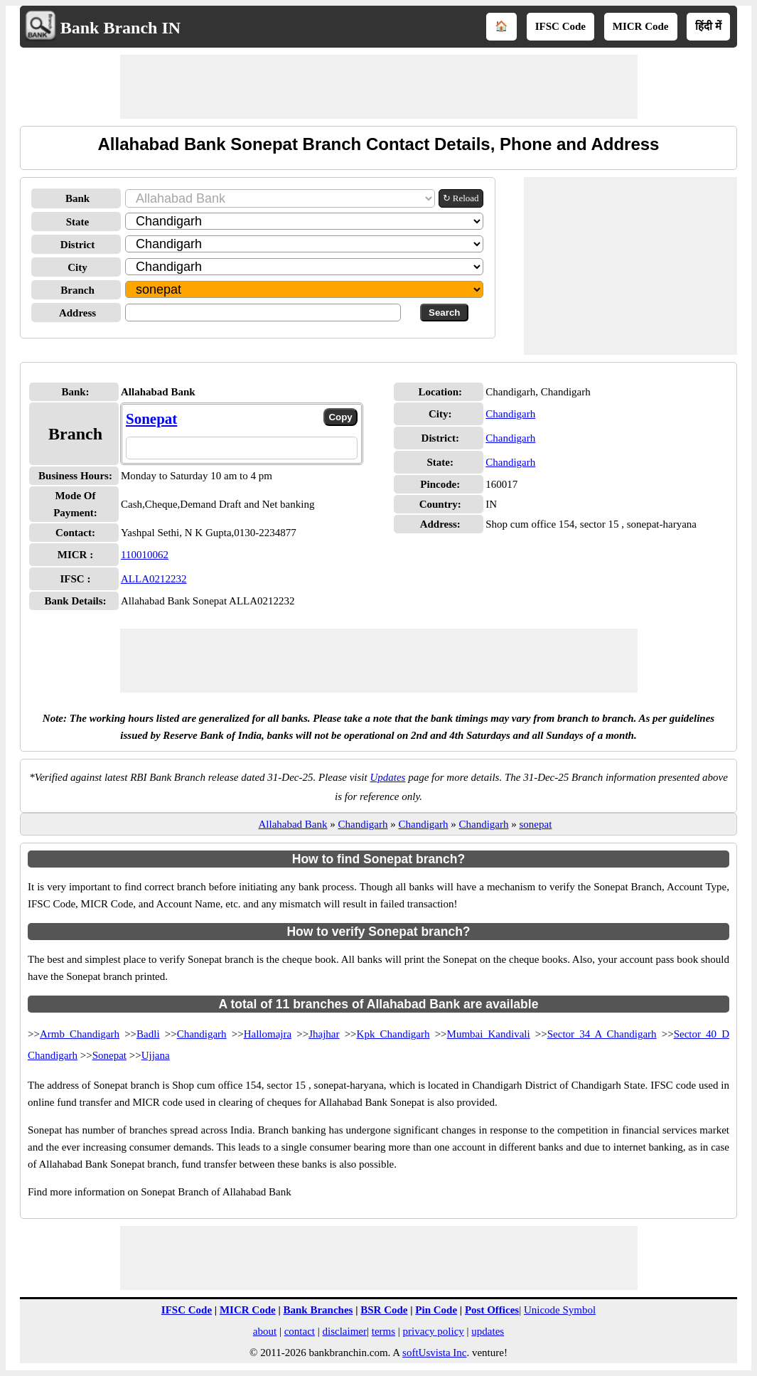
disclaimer (345, 1331)
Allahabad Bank (292, 824)
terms (383, 1331)
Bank (77, 198)
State (78, 222)
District (77, 244)
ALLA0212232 (154, 579)
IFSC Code (560, 26)
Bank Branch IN (120, 27)
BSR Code (383, 1310)
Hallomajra (267, 1034)
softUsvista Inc (434, 1352)
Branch (77, 290)
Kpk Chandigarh (393, 1034)
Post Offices (492, 1310)
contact (299, 1331)
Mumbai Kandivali (488, 1034)
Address (77, 313)
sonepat (535, 824)
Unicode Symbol (560, 1310)
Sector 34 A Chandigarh (602, 1034)
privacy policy (433, 1331)
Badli (148, 1034)
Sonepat (151, 418)
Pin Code (436, 1310)
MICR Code (641, 26)
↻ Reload (461, 198)
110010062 (144, 554)
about (265, 1331)
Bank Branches (318, 1310)
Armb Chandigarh (79, 1034)
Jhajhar (323, 1034)
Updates (387, 777)
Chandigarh (510, 414)
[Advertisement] (379, 87)
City (77, 267)
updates (487, 1331)
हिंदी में (708, 26)
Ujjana (155, 1055)
